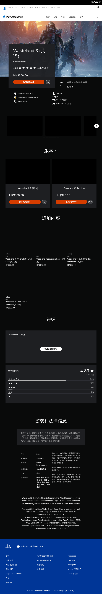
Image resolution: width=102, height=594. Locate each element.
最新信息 (44, 7)
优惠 (49, 15)
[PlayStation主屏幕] (4, 7)
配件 (36, 7)
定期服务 (58, 15)
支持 (58, 7)
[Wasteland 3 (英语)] (25, 123)
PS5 (16, 7)
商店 (52, 7)
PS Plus (29, 7)
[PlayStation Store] (13, 14)
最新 (34, 15)
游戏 (9, 7)
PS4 (21, 7)
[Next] (96, 123)
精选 (41, 15)
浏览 (67, 15)
